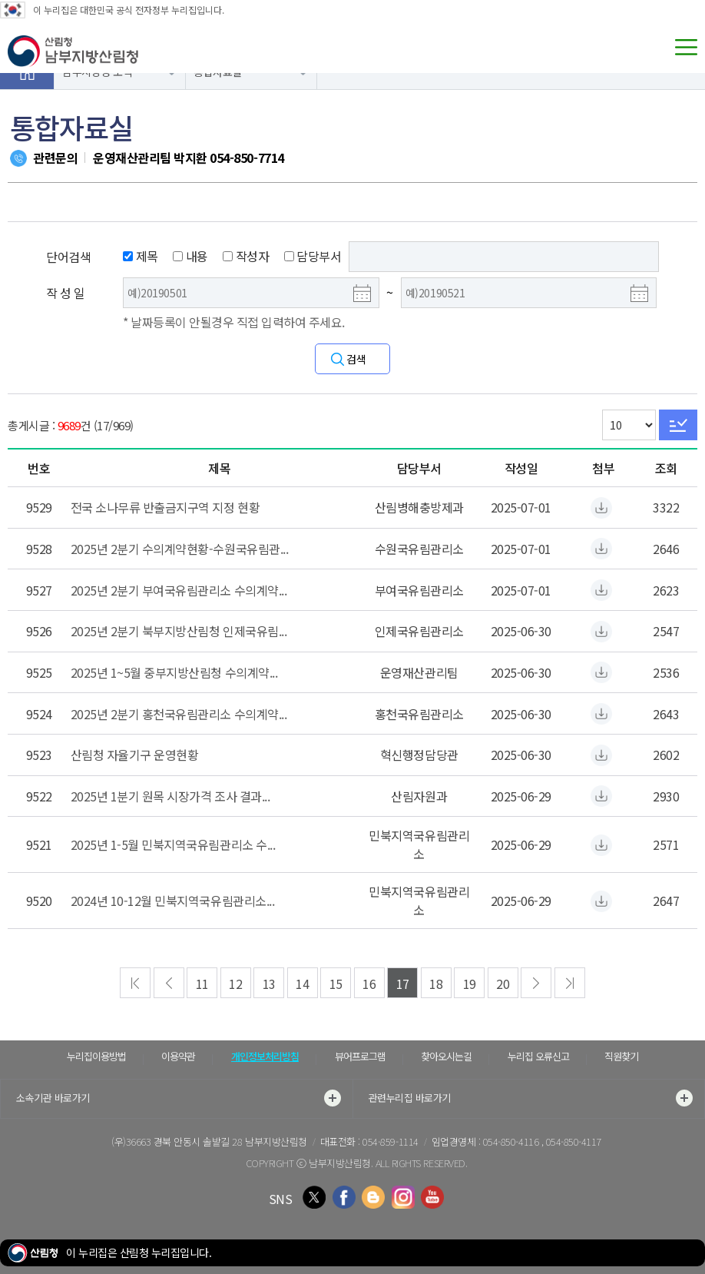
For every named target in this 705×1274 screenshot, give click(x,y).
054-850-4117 (573, 1141)
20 (502, 983)
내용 (190, 256)
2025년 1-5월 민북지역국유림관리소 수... (173, 844)
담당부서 (313, 256)
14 (302, 983)
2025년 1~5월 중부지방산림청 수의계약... (174, 672)
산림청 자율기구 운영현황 (135, 754)
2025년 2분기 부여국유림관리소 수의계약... (179, 590)
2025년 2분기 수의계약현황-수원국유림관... (180, 548)
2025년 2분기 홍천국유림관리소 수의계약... (179, 714)
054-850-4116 (512, 1141)
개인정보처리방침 (265, 1056)
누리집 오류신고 (538, 1056)
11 (202, 983)
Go (678, 425)
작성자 (246, 256)
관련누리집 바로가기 (531, 1098)
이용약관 (178, 1056)
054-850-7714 (246, 157)
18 (435, 983)
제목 (140, 256)
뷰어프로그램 (360, 1056)
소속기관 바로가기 (178, 1098)
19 (469, 983)
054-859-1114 (390, 1141)
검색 (356, 359)
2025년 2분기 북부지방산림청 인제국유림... (179, 631)
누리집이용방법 (96, 1056)
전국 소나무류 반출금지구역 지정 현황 (165, 507)
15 (336, 983)
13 (269, 983)
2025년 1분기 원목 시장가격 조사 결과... (170, 796)
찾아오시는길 (446, 1056)
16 (369, 983)
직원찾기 (621, 1056)
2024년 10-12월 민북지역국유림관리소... (173, 900)
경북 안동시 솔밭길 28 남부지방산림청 (230, 1141)
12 (235, 983)
